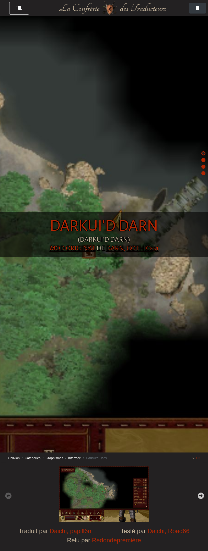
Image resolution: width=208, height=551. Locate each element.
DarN (115, 248)
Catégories (33, 458)
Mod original (72, 248)
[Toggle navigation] (197, 8)
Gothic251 (142, 248)
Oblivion (14, 458)
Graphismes (54, 458)
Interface (74, 458)
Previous (7, 495)
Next (200, 495)
